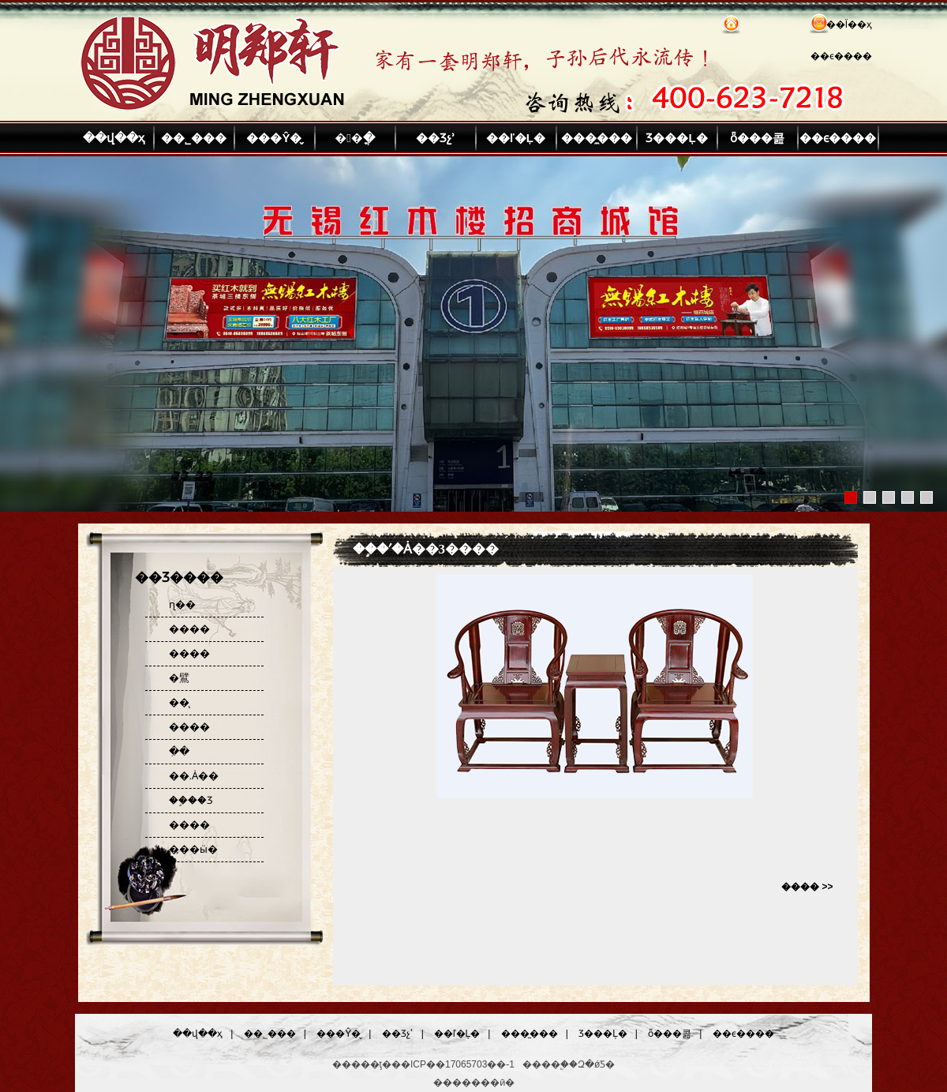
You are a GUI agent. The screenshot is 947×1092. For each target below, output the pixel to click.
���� (189, 629)
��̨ (179, 702)
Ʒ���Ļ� (676, 137)
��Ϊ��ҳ (849, 24)
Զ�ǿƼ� (596, 1064)
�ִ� (179, 751)
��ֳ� (354, 137)
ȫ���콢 (757, 137)
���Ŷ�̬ (273, 137)
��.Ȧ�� (194, 776)
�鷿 (179, 678)
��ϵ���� (841, 56)
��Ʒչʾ (435, 137)
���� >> (807, 886)
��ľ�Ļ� (515, 137)
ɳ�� (182, 604)
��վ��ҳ (113, 137)
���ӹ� (193, 849)
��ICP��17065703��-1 (453, 1064)
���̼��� (596, 137)
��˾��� (193, 137)
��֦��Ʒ (191, 800)
